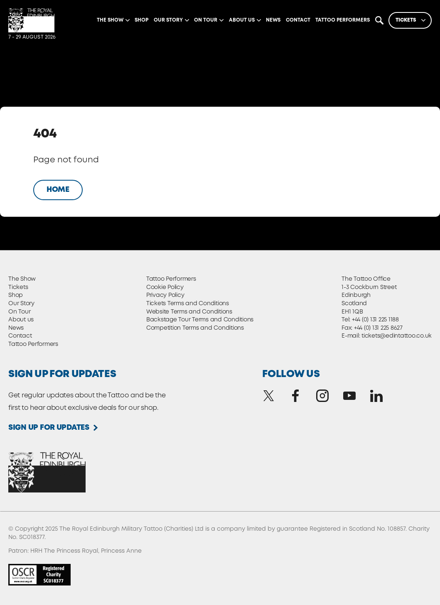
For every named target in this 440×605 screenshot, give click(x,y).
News (273, 20)
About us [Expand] (242, 20)
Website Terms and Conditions (189, 311)
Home (58, 189)
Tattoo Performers (342, 20)
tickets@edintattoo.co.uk (396, 335)
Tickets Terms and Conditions (187, 303)
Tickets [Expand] (406, 20)
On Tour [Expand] (205, 20)
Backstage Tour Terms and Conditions (199, 319)
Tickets (18, 287)
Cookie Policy (165, 287)
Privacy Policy (165, 295)
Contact (298, 20)
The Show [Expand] (110, 20)
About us (21, 319)
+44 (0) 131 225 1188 (375, 319)
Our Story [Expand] (168, 20)
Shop (141, 20)
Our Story (21, 303)
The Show (22, 279)
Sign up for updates (48, 427)
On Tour (19, 311)
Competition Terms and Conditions (195, 328)
